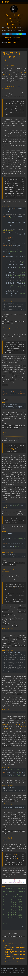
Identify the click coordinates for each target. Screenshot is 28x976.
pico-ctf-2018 (11, 37)
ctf (6, 37)
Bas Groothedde (12, 27)
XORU (7, 2)
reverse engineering (7, 39)
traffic (14, 854)
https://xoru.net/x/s (13, 42)
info (18, 858)
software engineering (7, 41)
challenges (17, 41)
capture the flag (19, 37)
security (20, 39)
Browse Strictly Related (11, 962)
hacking (15, 39)
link (12, 449)
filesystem (16, 588)
